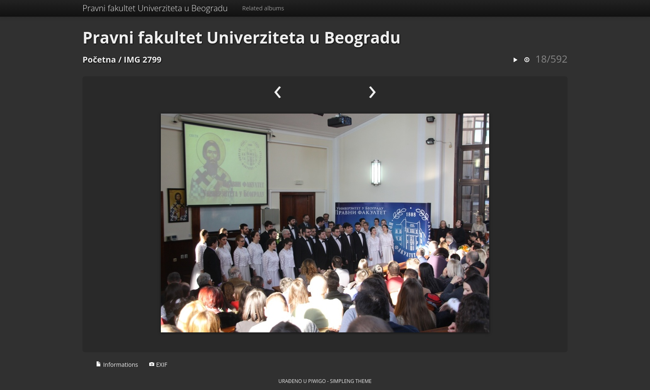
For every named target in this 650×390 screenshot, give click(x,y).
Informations (117, 364)
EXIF (158, 364)
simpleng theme (350, 381)
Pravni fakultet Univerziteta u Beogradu (155, 8)
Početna (99, 59)
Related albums (263, 8)
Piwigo (317, 381)
